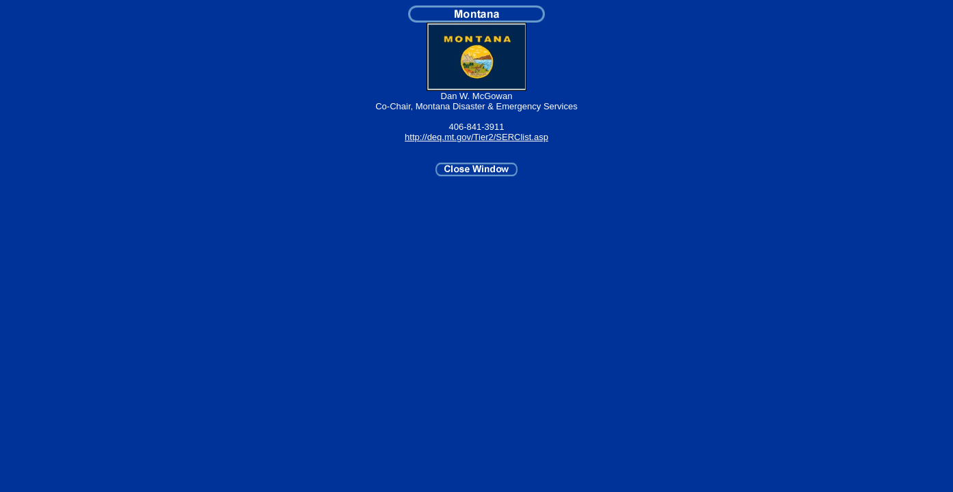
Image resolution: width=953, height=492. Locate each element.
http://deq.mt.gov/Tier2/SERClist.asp (476, 137)
